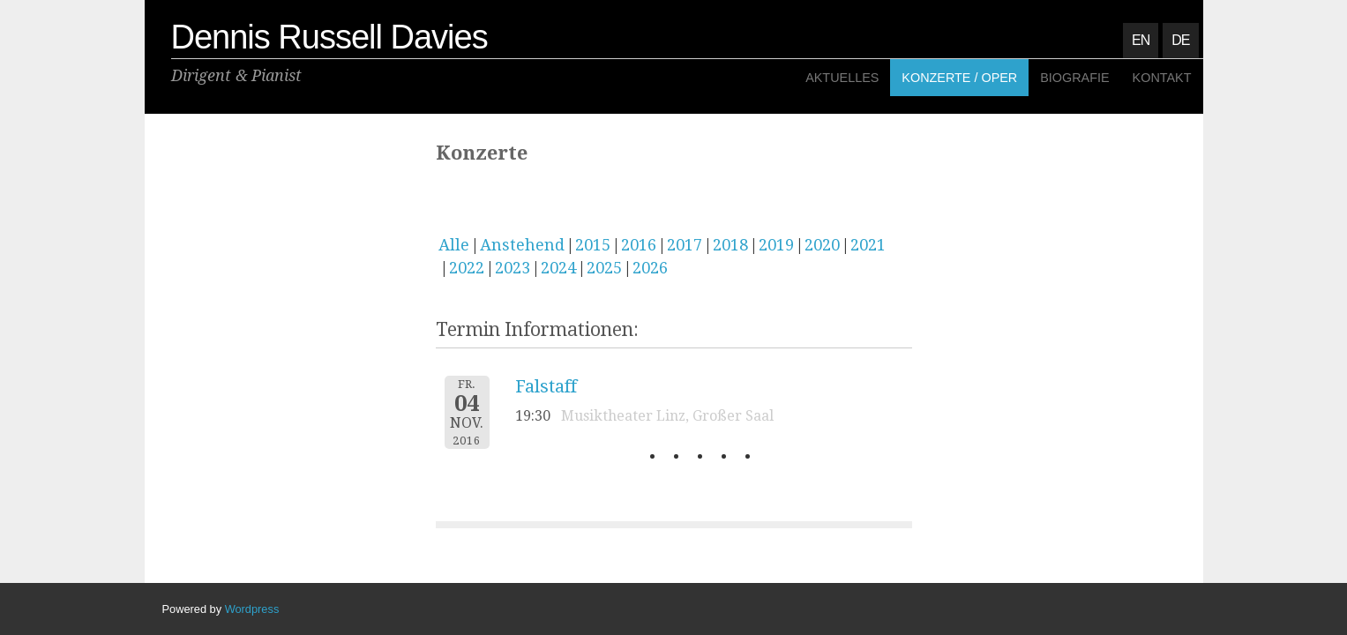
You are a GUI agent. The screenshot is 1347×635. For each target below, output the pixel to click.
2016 (638, 244)
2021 (868, 244)
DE (1180, 40)
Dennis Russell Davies (329, 37)
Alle (453, 244)
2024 (558, 267)
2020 (822, 244)
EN (1140, 40)
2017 (684, 244)
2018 (730, 244)
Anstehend (522, 244)
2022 (466, 267)
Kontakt (1162, 78)
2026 (650, 267)
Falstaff (546, 386)
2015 (592, 244)
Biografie (1074, 78)
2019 (776, 244)
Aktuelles (842, 78)
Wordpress (252, 609)
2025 (604, 267)
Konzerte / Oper (959, 78)
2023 (512, 267)
